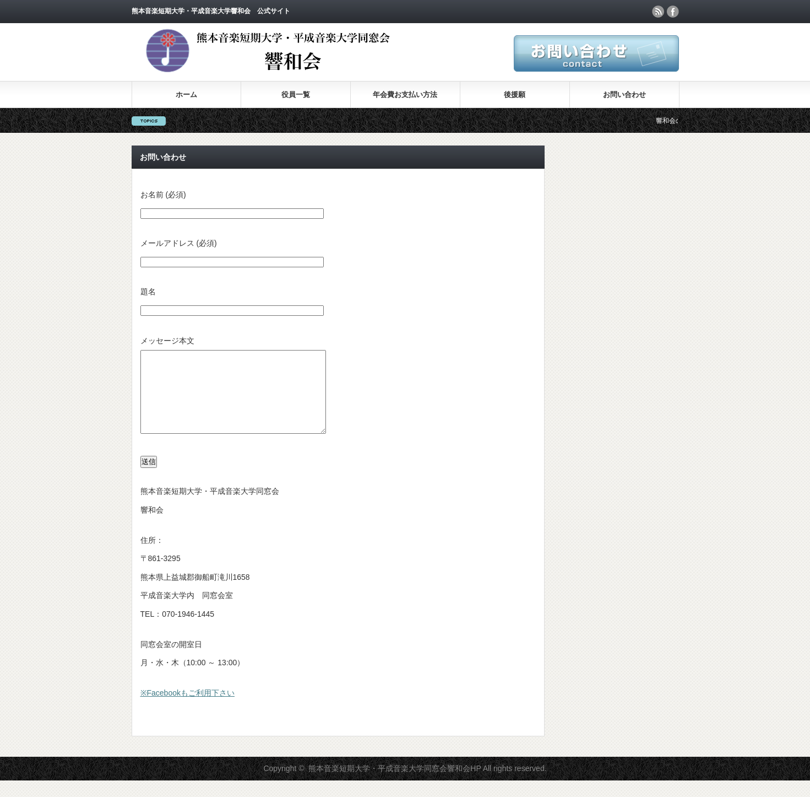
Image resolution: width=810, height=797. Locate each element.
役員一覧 (295, 94)
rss (658, 12)
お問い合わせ (624, 94)
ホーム (186, 94)
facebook (673, 12)
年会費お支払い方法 (405, 94)
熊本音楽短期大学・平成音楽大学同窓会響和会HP (394, 784)
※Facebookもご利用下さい (187, 709)
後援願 (514, 94)
